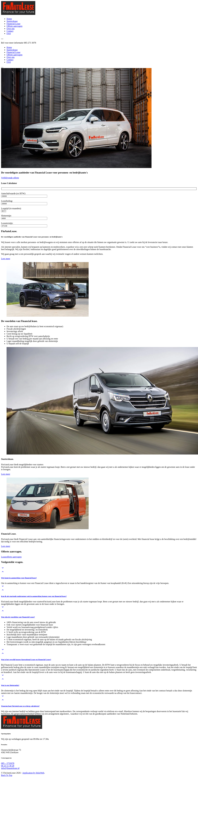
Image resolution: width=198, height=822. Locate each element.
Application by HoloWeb (33, 773)
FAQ (9, 62)
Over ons (10, 57)
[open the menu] (2, 38)
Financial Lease (13, 52)
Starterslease (12, 50)
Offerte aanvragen (14, 55)
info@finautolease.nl (10, 768)
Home (9, 47)
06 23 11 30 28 (7, 766)
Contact (10, 59)
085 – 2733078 (7, 763)
